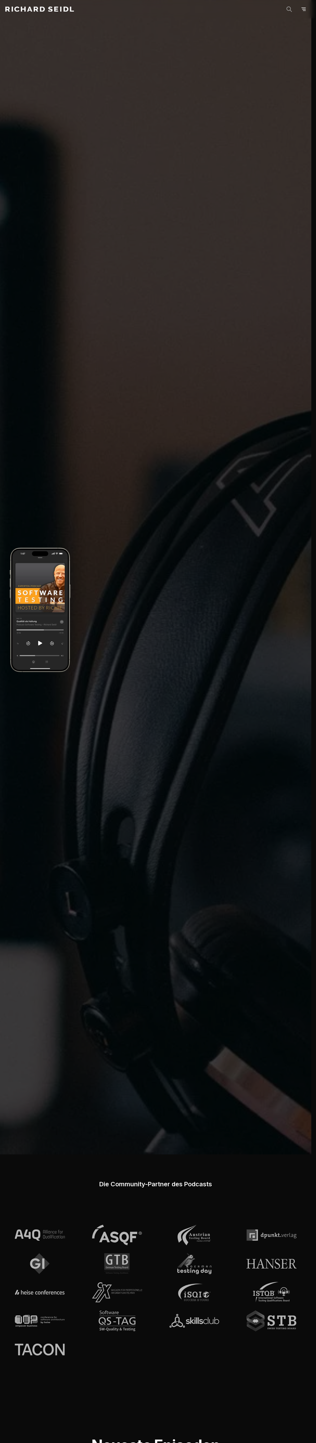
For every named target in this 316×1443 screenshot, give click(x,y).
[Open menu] (304, 9)
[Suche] (289, 9)
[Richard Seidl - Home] (39, 9)
